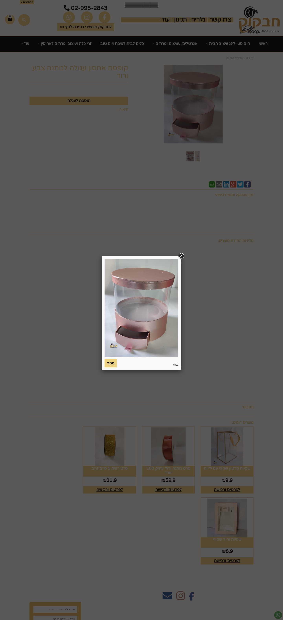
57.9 (175, 364)
